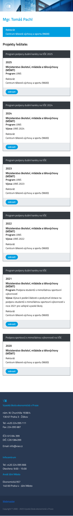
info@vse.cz (16, 446)
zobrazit (12, 91)
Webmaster (9, 501)
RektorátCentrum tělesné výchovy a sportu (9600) (27, 32)
